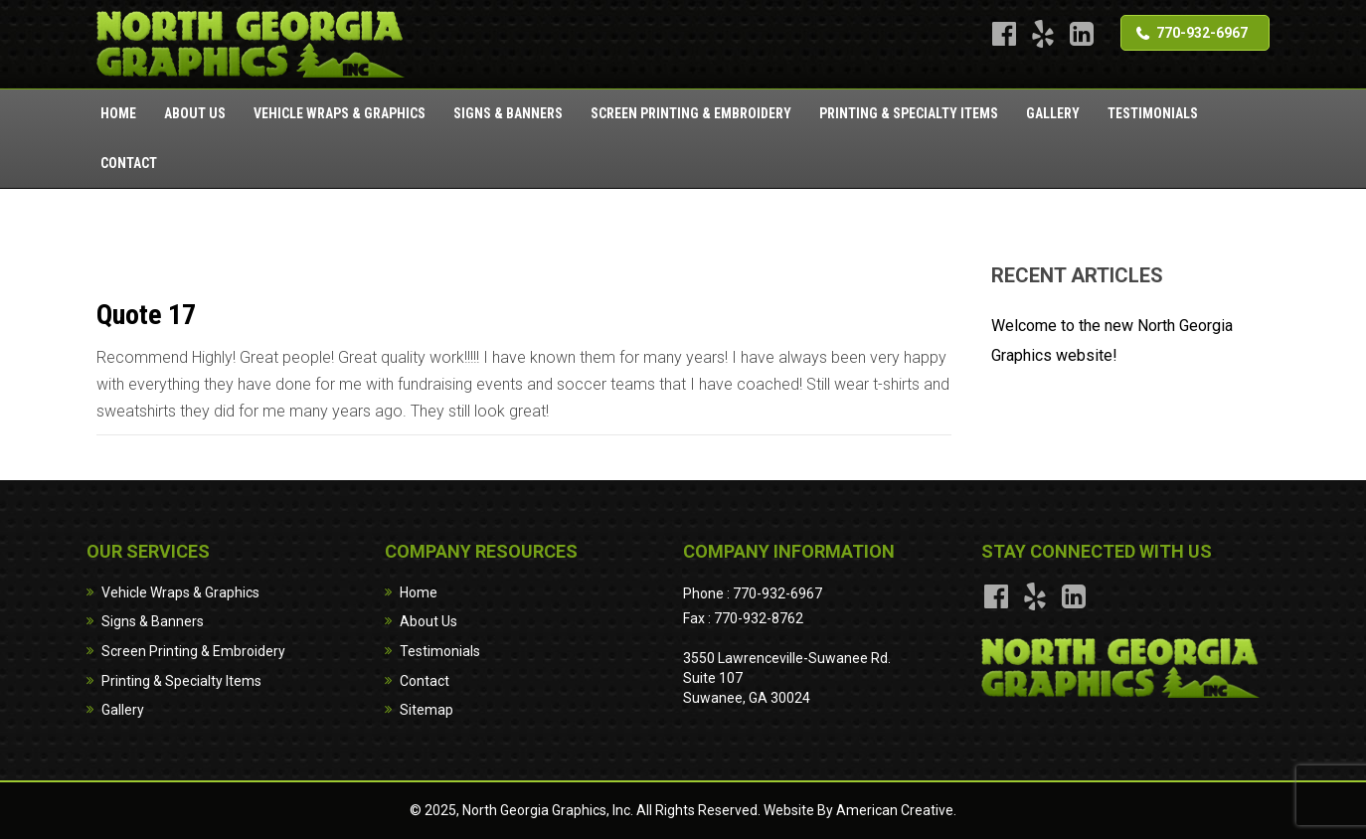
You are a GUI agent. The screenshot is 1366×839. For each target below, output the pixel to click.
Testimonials (440, 651)
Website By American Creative (858, 810)
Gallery (122, 710)
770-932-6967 (1202, 33)
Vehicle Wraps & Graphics (180, 592)
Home (418, 592)
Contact (424, 681)
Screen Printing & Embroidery (193, 651)
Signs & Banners (152, 621)
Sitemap (426, 710)
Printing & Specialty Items (181, 681)
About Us (428, 621)
